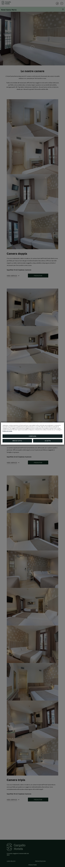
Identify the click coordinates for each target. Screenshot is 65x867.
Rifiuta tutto (17, 440)
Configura (32, 436)
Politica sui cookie (7, 431)
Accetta (48, 440)
